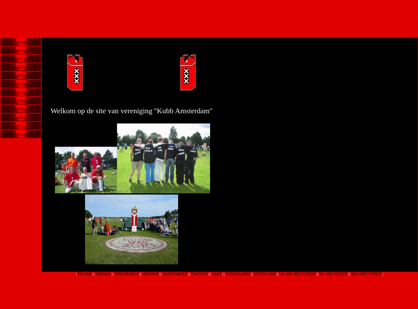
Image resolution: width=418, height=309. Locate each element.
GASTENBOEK (20, 92)
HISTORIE (21, 84)
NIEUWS (21, 50)
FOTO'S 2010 (21, 59)
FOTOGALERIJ (237, 274)
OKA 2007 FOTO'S (366, 274)
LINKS (21, 117)
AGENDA (21, 67)
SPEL (20, 126)
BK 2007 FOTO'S (333, 274)
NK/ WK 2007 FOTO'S (297, 274)
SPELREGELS (21, 76)
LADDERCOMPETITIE (21, 134)
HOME (21, 42)
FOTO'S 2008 (265, 274)
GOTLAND (21, 101)
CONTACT (21, 109)
